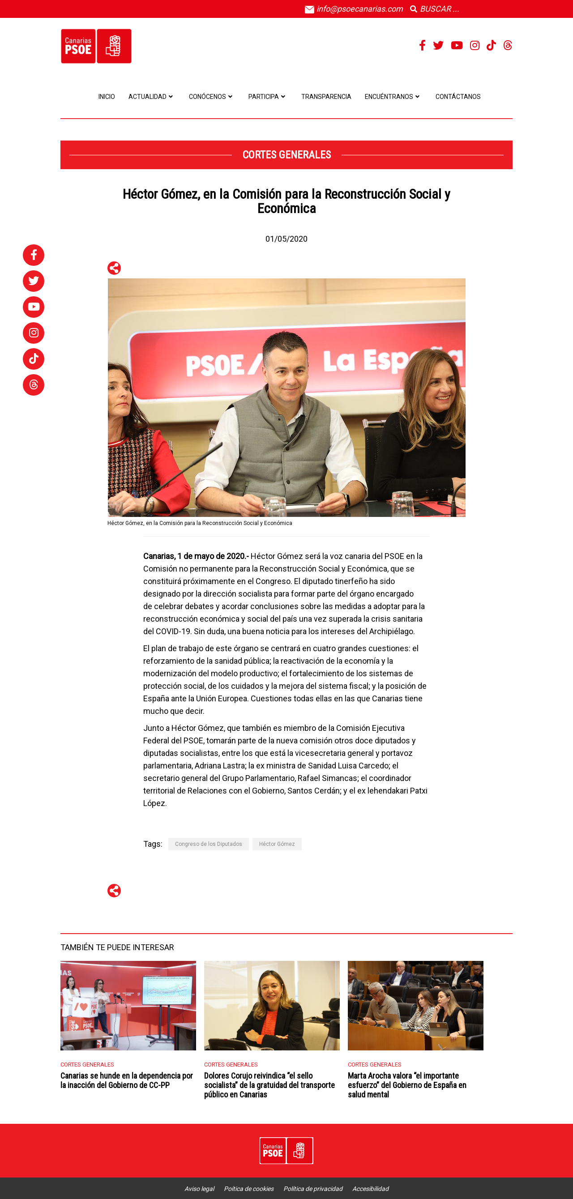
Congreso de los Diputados (208, 844)
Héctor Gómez (277, 844)
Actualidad (151, 96)
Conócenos (212, 96)
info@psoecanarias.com (353, 9)
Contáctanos (458, 96)
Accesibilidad (370, 1188)
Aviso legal (199, 1188)
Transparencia (326, 96)
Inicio (106, 96)
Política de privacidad (312, 1188)
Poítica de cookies (249, 1188)
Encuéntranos (393, 96)
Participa (268, 96)
